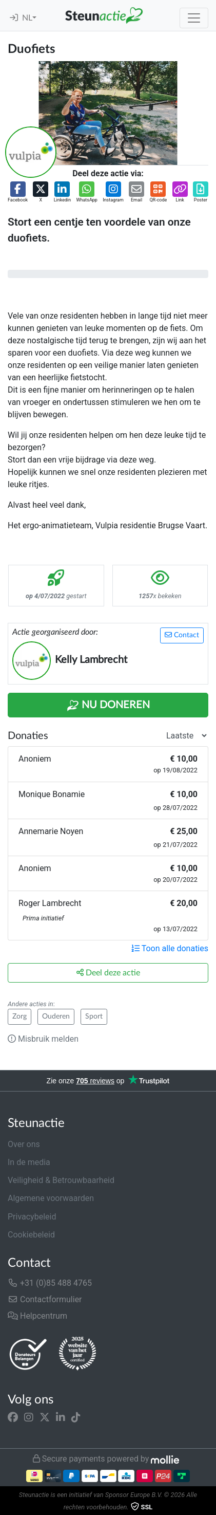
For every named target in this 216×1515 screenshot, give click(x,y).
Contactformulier (45, 1299)
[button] (18, 192)
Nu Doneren (108, 705)
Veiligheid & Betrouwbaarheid (61, 1180)
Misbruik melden (43, 1039)
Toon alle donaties (169, 948)
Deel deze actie (108, 972)
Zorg (19, 1016)
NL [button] (27, 18)
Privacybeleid (32, 1217)
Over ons (24, 1144)
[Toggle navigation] (194, 18)
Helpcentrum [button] (37, 1316)
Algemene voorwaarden (51, 1198)
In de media (29, 1162)
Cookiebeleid (31, 1235)
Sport (94, 1016)
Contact (182, 635)
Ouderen (56, 1016)
